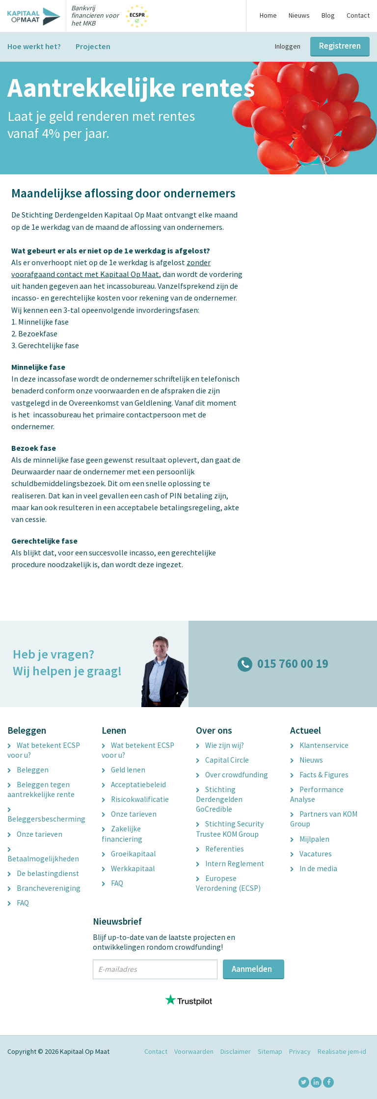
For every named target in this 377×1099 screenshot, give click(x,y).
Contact (358, 15)
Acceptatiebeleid (134, 784)
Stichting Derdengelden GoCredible (219, 799)
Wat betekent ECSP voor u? (43, 750)
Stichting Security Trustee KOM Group (230, 828)
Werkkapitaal (128, 868)
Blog (328, 15)
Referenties (220, 848)
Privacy (300, 1051)
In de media (313, 868)
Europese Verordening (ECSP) (228, 883)
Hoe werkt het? (34, 46)
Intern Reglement (230, 863)
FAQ (18, 902)
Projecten (93, 46)
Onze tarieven (34, 834)
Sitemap (270, 1051)
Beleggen (28, 769)
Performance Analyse (317, 794)
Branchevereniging (44, 888)
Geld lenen (123, 769)
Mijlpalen (309, 839)
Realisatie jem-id (342, 1051)
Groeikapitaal (129, 853)
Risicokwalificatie (135, 799)
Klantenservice (319, 745)
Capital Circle (222, 760)
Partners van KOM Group (323, 818)
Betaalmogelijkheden (43, 855)
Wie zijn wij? (220, 745)
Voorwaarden (194, 1051)
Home (268, 15)
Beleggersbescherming (46, 816)
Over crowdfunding (232, 774)
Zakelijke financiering (122, 833)
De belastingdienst (43, 873)
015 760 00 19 (283, 663)
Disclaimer (235, 1051)
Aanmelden (252, 968)
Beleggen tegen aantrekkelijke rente (41, 789)
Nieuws (299, 15)
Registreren (340, 45)
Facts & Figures (319, 774)
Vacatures (311, 853)
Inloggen (287, 46)
